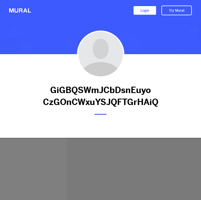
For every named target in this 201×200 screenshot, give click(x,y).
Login (145, 10)
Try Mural (176, 10)
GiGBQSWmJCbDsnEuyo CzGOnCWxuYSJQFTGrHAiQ (100, 96)
